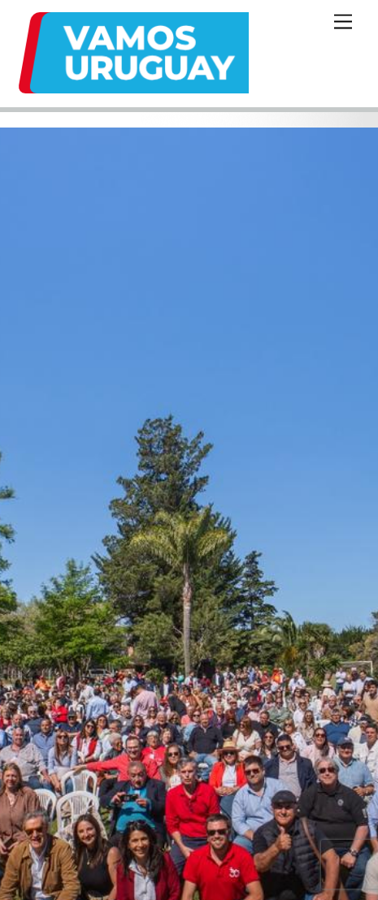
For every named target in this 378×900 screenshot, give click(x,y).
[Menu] (343, 22)
